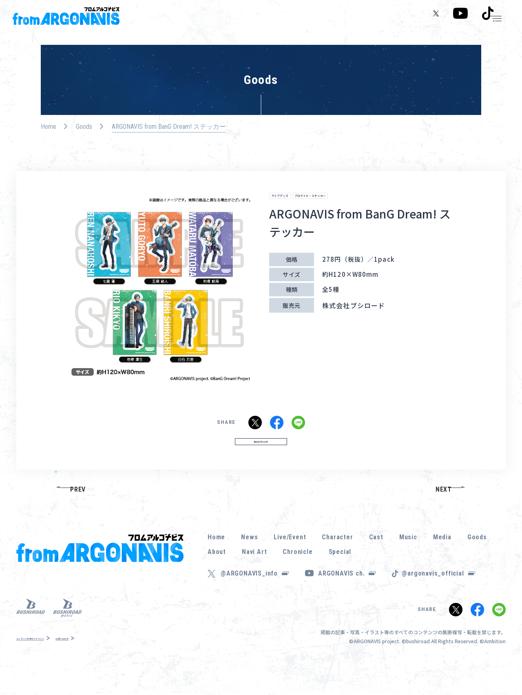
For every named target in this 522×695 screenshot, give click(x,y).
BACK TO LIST (261, 458)
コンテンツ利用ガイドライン (49, 659)
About (217, 573)
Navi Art (254, 573)
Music (408, 558)
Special (340, 573)
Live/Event (290, 558)
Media (442, 558)
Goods (84, 126)
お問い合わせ (110, 659)
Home (48, 126)
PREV (78, 510)
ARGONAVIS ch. (347, 594)
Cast (376, 558)
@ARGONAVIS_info (255, 594)
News (249, 558)
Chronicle (297, 573)
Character (337, 558)
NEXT (444, 510)
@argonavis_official (438, 594)
